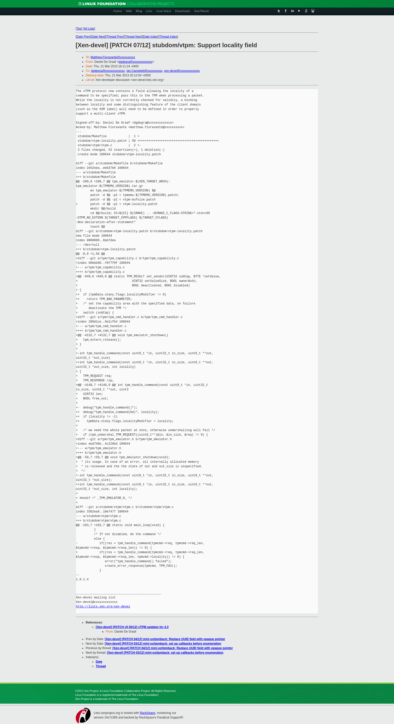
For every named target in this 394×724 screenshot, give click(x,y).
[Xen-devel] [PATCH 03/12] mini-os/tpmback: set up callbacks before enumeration (163, 643)
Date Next (98, 36)
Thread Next (133, 36)
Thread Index (168, 36)
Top (78, 28)
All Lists (89, 28)
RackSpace (147, 713)
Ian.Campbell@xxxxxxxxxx (144, 71)
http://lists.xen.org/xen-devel (103, 606)
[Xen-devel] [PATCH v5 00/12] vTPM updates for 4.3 (132, 627)
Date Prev (83, 36)
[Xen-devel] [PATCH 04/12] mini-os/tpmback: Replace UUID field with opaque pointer (165, 639)
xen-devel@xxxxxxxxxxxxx (182, 71)
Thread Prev (115, 36)
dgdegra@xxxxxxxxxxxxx (135, 62)
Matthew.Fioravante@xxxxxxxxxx (113, 57)
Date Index (150, 36)
